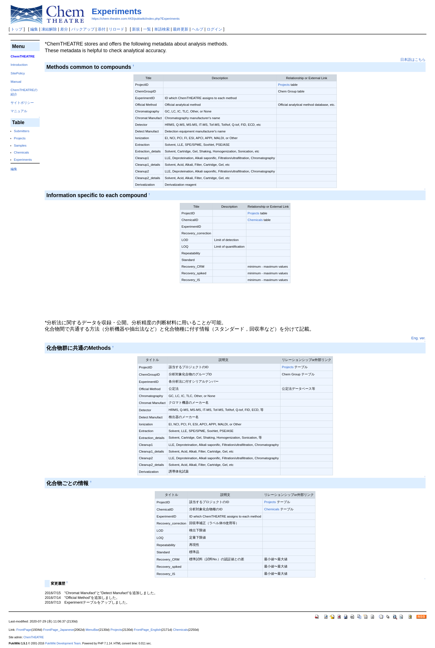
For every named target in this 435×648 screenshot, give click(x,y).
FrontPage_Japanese (58, 629)
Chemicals (21, 152)
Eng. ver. (418, 338)
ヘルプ (197, 29)
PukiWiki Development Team (63, 643)
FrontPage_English (147, 629)
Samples (20, 145)
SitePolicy (18, 73)
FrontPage (23, 629)
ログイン (214, 29)
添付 (101, 29)
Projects (20, 138)
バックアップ (83, 29)
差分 (64, 29)
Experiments (116, 11)
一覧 (147, 29)
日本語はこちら (413, 59)
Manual (16, 81)
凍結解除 (49, 29)
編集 (34, 29)
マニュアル (19, 111)
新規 (136, 29)
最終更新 (180, 29)
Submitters (21, 131)
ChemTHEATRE (34, 637)
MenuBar (92, 629)
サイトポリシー (22, 102)
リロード (116, 29)
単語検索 (162, 29)
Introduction (19, 64)
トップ (16, 29)
